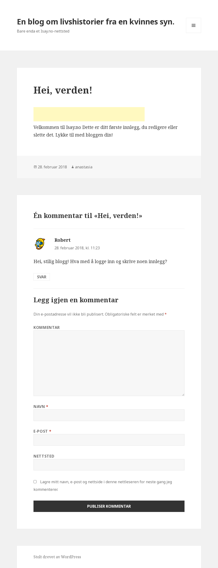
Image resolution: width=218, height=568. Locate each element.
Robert (62, 240)
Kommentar (46, 327)
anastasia (83, 167)
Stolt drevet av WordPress (57, 556)
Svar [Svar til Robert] (41, 276)
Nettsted (43, 456)
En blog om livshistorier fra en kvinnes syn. (96, 21)
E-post (42, 431)
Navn (40, 406)
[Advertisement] (89, 114)
